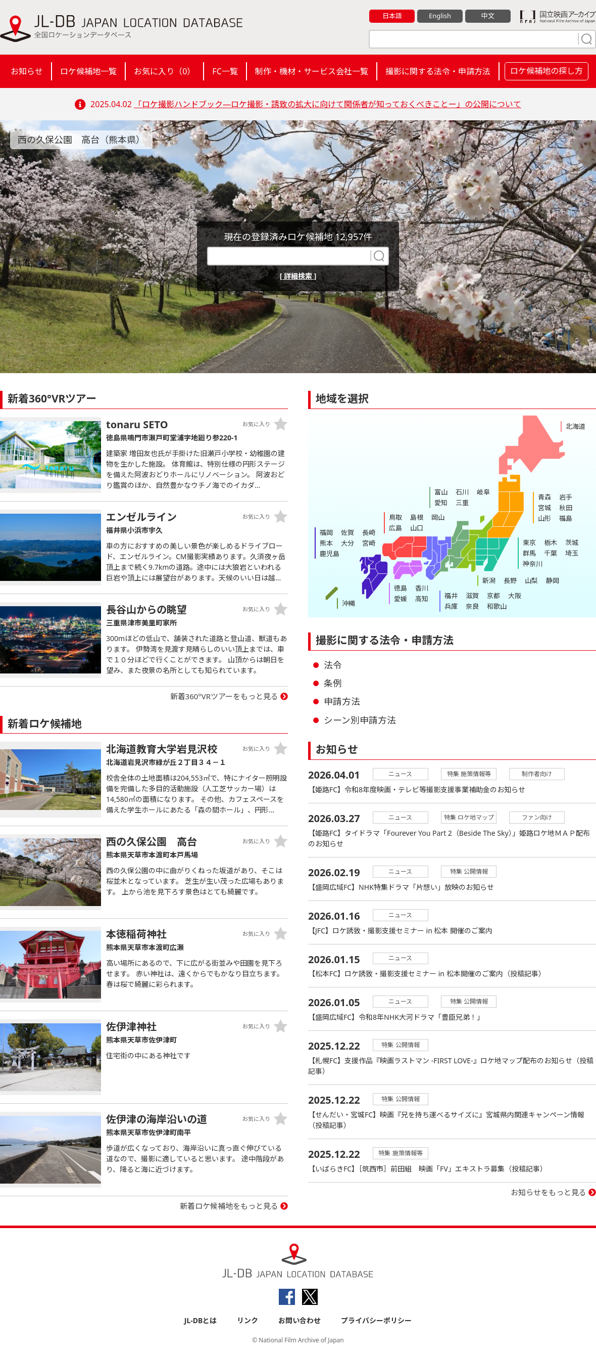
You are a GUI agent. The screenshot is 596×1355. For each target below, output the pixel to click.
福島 (565, 518)
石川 (462, 491)
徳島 (400, 588)
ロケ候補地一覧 (88, 71)
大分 (347, 543)
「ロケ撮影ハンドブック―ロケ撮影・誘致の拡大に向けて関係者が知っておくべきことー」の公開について (327, 104)
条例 (333, 683)
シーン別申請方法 (360, 720)
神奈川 (532, 563)
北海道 (575, 426)
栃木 (550, 542)
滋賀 (472, 595)
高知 (421, 598)
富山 (441, 491)
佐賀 (347, 532)
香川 (421, 588)
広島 (395, 527)
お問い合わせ (299, 1320)
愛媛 (400, 598)
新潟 (488, 580)
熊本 (326, 543)
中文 (487, 15)
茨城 (571, 542)
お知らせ (27, 71)
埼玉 (571, 553)
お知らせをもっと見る (548, 1193)
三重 (462, 502)
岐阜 (483, 491)
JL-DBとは (200, 1320)
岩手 (565, 497)
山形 (544, 518)
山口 (416, 527)
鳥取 (395, 517)
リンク (247, 1320)
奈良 (472, 606)
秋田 (565, 507)
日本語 (392, 15)
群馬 (529, 553)
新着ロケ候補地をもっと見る (229, 1206)
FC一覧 (224, 71)
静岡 (552, 580)
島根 (416, 517)
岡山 (437, 517)
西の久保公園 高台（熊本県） (81, 139)
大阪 (514, 595)
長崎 (368, 532)
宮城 (544, 507)
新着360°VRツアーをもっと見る (224, 696)
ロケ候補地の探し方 (546, 70)
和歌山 (497, 606)
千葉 (550, 553)
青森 (544, 497)
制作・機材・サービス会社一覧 (311, 71)
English (440, 15)
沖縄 (348, 603)
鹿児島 (329, 553)
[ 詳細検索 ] (298, 276)
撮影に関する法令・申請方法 (437, 71)
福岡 (326, 532)
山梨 (531, 580)
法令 (333, 665)
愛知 (441, 502)
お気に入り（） (164, 71)
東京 (529, 542)
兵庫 (451, 606)
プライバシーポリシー (376, 1320)
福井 (451, 595)
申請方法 (342, 701)
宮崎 (368, 543)
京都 (493, 595)
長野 (510, 580)
